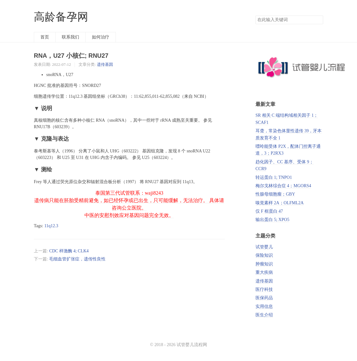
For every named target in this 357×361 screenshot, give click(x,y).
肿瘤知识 (264, 264)
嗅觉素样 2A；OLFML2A (279, 203)
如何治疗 (100, 37)
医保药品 (264, 298)
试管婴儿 (264, 247)
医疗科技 (264, 289)
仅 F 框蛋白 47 (269, 211)
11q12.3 (51, 225)
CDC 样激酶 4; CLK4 (68, 251)
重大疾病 (264, 272)
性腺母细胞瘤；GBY (275, 194)
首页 (44, 37)
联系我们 (70, 37)
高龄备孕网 (61, 17)
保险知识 (264, 255)
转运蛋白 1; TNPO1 (273, 177)
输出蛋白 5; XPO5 (272, 219)
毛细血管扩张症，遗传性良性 (77, 259)
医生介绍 (264, 315)
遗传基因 (105, 64)
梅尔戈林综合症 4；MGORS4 (283, 185)
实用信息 (264, 306)
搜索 (318, 20)
